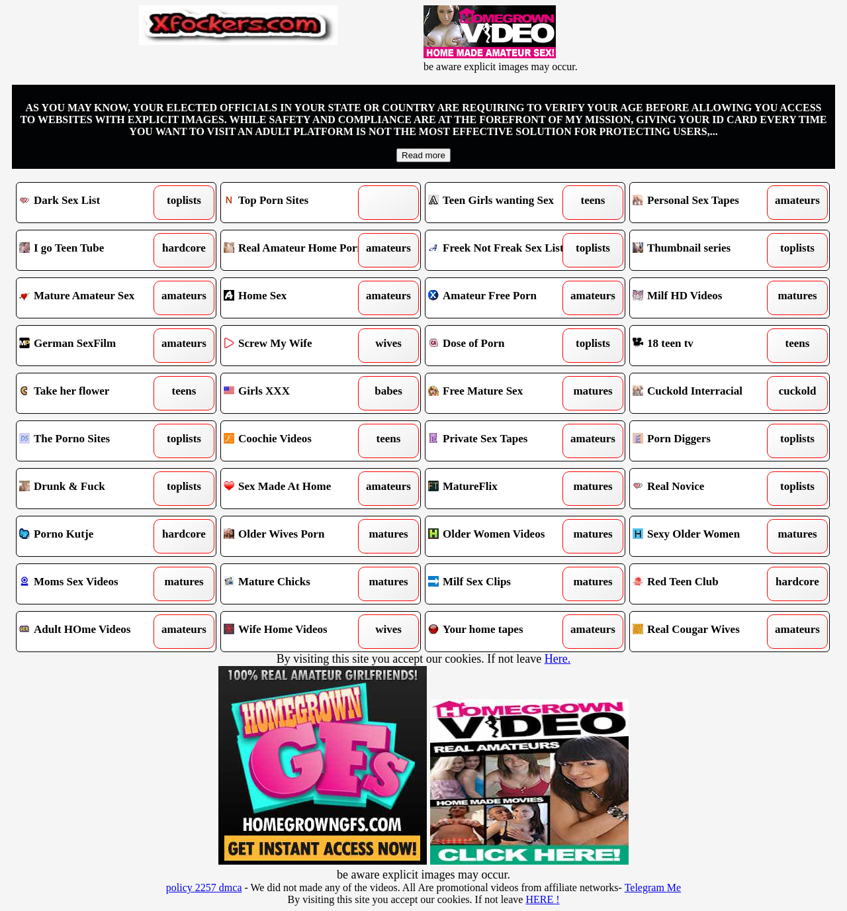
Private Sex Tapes (500, 441)
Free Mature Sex (500, 393)
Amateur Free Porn (500, 298)
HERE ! (542, 899)
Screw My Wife (295, 345)
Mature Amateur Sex (91, 298)
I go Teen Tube (91, 250)
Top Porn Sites (295, 202)
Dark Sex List (91, 202)
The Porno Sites (91, 441)
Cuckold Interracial (704, 393)
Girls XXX (295, 393)
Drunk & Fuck (91, 488)
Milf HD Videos (704, 298)
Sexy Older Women (704, 536)
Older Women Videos (500, 536)
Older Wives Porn (295, 536)
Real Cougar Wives (704, 631)
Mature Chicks (295, 584)
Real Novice (704, 488)
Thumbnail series (704, 250)
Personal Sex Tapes (704, 202)
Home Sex (295, 298)
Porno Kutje (91, 536)
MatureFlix (500, 488)
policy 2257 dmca (204, 887)
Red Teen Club (704, 584)
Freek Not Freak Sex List (500, 250)
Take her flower (91, 393)
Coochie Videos (295, 441)
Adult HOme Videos (91, 631)
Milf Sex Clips (500, 584)
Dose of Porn (500, 345)
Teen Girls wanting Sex (500, 202)
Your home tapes (500, 631)
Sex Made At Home (295, 488)
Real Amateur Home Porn (295, 250)
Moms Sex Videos (91, 584)
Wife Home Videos (295, 631)
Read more (423, 155)
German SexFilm (91, 345)
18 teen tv (704, 345)
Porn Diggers (704, 441)
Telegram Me (653, 887)
